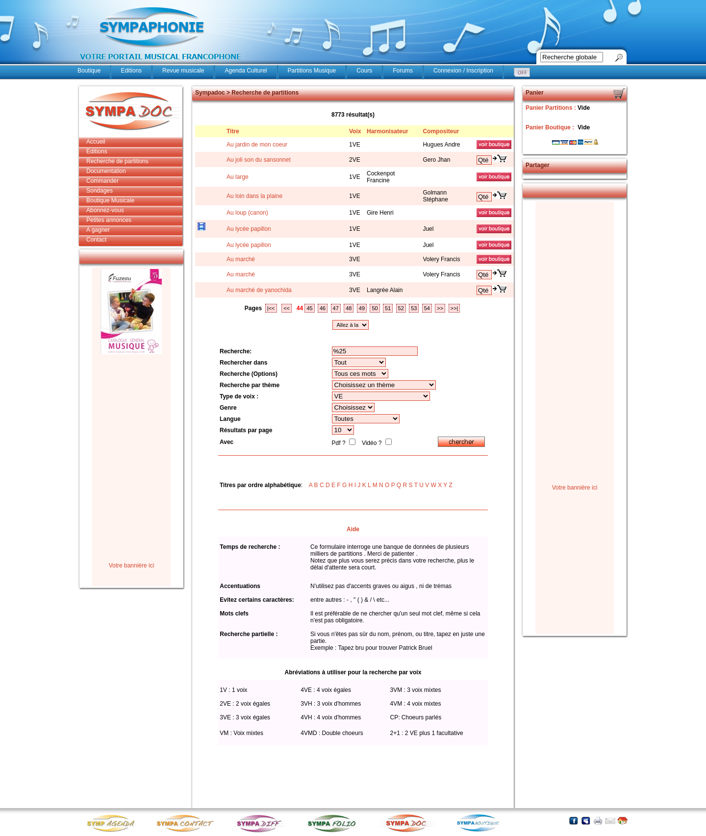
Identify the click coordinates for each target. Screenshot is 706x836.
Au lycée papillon (249, 228)
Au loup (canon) (247, 212)
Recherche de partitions (117, 161)
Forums (403, 70)
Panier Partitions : (552, 107)
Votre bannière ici (131, 565)
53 (414, 308)
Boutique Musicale (110, 200)
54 (427, 308)
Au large (238, 176)
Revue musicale (183, 70)
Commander (102, 180)
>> (440, 308)
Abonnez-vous (105, 210)
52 (401, 308)
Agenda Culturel (246, 70)
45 (309, 308)
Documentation (106, 171)
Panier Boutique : (551, 127)
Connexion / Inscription (463, 70)
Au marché (241, 259)
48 (349, 308)
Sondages (99, 190)
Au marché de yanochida (259, 290)
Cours (364, 70)
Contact (96, 239)
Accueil (95, 141)
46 (323, 308)
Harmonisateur (387, 131)
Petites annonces (108, 220)
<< (286, 308)
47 (336, 308)
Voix (355, 131)
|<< (271, 308)
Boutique (89, 70)
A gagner (98, 229)
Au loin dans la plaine (254, 196)
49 (362, 308)
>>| (454, 308)
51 (388, 308)
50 (375, 308)
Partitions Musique (312, 70)
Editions (131, 70)
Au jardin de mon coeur (257, 144)
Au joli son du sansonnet (259, 159)
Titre (233, 131)
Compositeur (441, 131)
